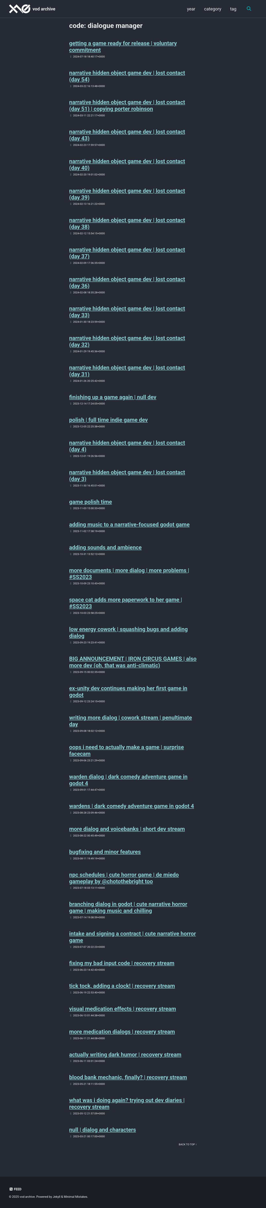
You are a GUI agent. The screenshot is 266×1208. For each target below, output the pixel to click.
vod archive (44, 8)
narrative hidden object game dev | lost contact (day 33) (127, 313)
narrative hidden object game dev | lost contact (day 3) (127, 478)
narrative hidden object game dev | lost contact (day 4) (127, 449)
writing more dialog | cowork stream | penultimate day (130, 726)
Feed (15, 1189)
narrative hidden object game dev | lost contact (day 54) (127, 76)
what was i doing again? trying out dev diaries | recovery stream (127, 1111)
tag (232, 8)
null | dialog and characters (102, 1137)
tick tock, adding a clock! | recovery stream (122, 992)
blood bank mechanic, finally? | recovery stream (128, 1085)
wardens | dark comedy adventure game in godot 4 (131, 811)
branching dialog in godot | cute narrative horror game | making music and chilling (128, 913)
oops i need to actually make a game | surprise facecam (126, 755)
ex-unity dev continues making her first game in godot (128, 696)
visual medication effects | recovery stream (122, 1015)
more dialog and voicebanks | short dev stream (127, 834)
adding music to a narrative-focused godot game (129, 528)
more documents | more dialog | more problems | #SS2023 (129, 577)
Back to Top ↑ (187, 1152)
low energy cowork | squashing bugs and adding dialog (128, 637)
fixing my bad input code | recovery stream (121, 969)
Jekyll (57, 1197)
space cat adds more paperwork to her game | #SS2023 (125, 607)
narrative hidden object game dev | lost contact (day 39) (127, 195)
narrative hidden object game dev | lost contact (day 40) (127, 165)
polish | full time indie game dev (108, 422)
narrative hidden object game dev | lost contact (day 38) (127, 224)
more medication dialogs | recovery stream (122, 1039)
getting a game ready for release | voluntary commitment (123, 46)
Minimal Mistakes (76, 1197)
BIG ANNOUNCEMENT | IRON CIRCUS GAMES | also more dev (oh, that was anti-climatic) (133, 666)
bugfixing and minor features (105, 857)
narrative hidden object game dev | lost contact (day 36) (127, 284)
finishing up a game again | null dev (112, 399)
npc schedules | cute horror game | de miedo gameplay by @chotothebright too (124, 884)
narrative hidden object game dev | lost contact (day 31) (127, 373)
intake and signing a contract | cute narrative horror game (132, 943)
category (212, 8)
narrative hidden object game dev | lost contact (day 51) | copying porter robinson (127, 106)
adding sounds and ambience (105, 551)
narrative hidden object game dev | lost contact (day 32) (127, 343)
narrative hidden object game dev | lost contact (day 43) (127, 135)
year (191, 8)
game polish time (90, 505)
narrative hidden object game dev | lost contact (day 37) (127, 254)
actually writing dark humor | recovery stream (125, 1062)
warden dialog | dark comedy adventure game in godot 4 (128, 785)
